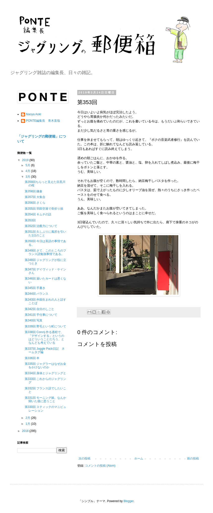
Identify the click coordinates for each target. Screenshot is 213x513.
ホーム (138, 458)
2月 (28, 418)
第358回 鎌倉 (33, 191)
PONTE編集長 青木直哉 (43, 120)
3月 (28, 176)
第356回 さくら (35, 202)
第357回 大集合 (35, 197)
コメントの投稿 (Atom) (100, 465)
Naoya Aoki (33, 114)
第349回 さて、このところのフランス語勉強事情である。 (45, 252)
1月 (28, 424)
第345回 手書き (35, 288)
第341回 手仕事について (41, 314)
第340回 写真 (33, 320)
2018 (25, 431)
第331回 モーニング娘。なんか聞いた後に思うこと (45, 399)
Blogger (129, 501)
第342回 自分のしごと (39, 309)
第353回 (30, 220)
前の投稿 (193, 458)
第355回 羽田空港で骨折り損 (44, 208)
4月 (28, 171)
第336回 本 (32, 358)
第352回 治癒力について (41, 226)
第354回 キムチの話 (38, 214)
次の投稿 (84, 458)
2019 (25, 160)
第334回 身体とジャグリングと (45, 373)
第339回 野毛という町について (45, 326)
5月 (28, 165)
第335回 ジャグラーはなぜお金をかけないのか (45, 365)
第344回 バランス (36, 293)
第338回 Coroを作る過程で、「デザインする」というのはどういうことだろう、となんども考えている (44, 337)
